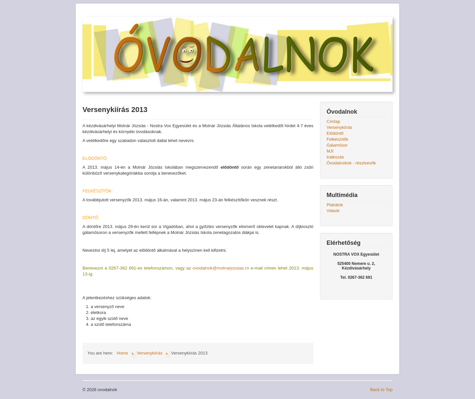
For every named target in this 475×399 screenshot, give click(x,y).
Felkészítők (337, 139)
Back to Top (381, 389)
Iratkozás (335, 157)
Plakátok (335, 204)
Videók (333, 210)
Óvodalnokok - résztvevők (351, 162)
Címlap (333, 121)
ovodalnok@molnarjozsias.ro (221, 268)
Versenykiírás (339, 127)
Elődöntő (335, 133)
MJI (330, 151)
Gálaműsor (337, 145)
